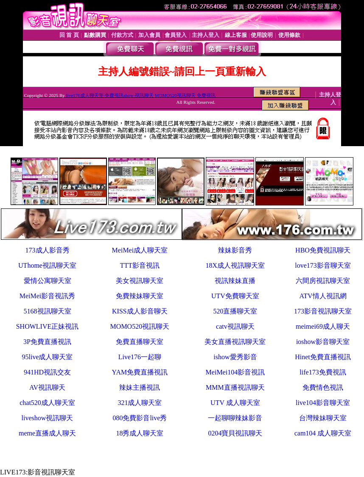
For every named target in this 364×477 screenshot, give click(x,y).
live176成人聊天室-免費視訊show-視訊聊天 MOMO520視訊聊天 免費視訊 (141, 95)
